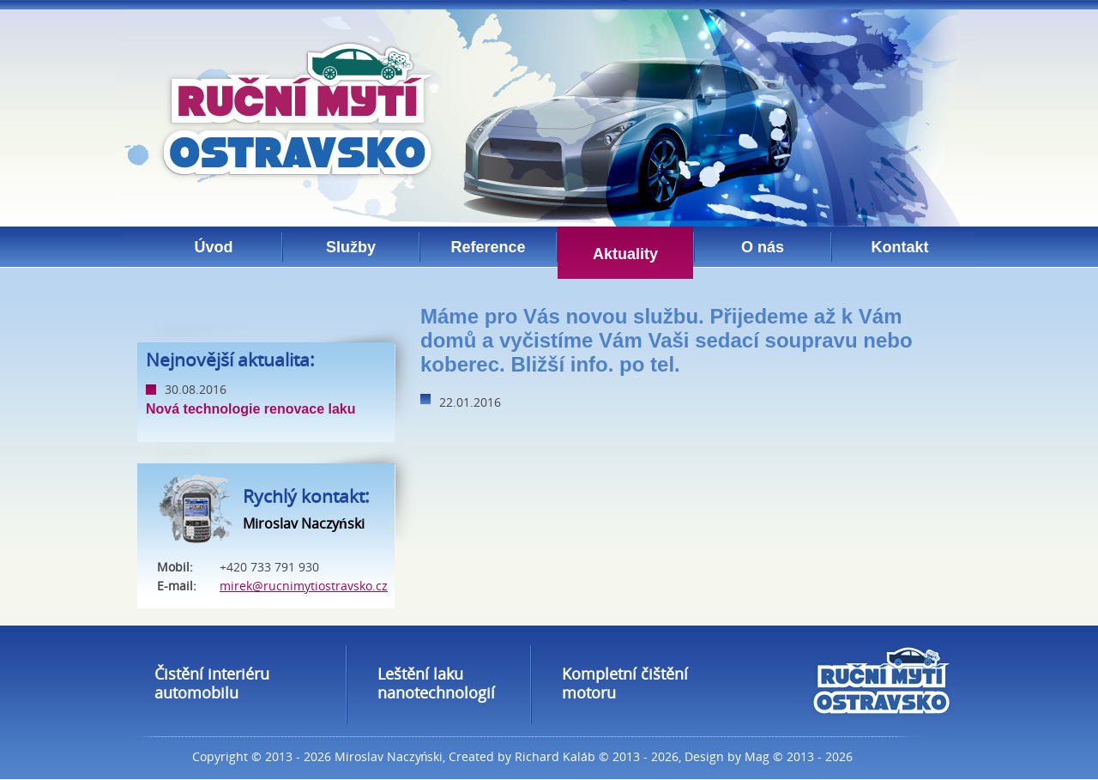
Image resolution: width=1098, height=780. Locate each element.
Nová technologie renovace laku (251, 409)
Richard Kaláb (555, 756)
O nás (762, 247)
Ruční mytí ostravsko (296, 110)
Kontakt (900, 247)
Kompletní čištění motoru (625, 683)
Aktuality (625, 254)
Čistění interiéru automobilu (211, 683)
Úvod (214, 247)
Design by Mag (727, 756)
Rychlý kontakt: (306, 496)
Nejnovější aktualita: (230, 360)
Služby (351, 247)
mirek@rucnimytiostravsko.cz (304, 585)
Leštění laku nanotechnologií (436, 683)
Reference (487, 247)
